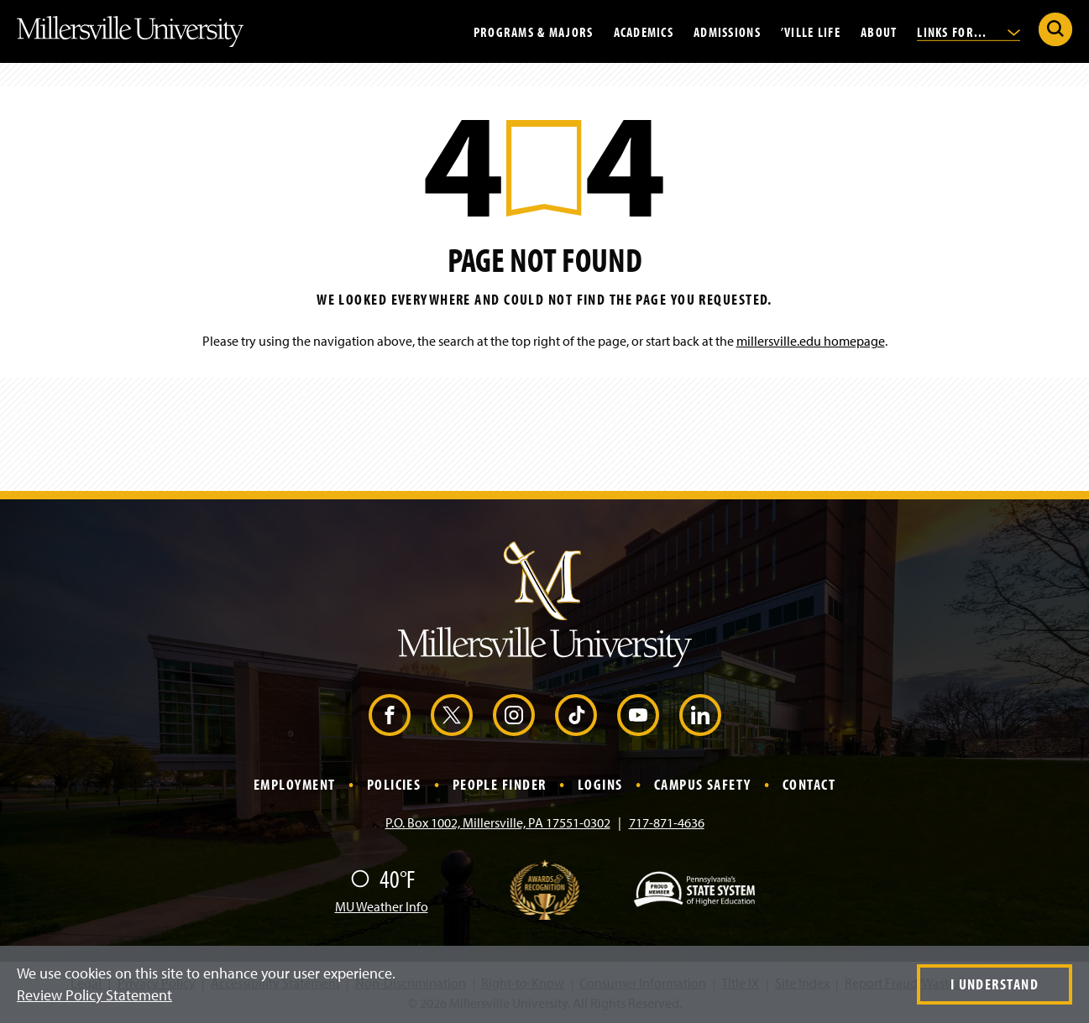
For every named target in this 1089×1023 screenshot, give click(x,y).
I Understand (994, 984)
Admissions (727, 31)
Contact (809, 784)
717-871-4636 (666, 822)
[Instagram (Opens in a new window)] (514, 715)
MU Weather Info (381, 906)
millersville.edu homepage (810, 340)
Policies (394, 784)
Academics (644, 31)
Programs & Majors (534, 31)
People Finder (500, 784)
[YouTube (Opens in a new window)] (638, 715)
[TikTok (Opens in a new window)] (576, 715)
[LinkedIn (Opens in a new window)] (700, 715)
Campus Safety (702, 784)
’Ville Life (810, 31)
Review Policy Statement (94, 995)
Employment (294, 784)
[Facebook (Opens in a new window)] (390, 715)
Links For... (968, 31)
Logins (600, 784)
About (879, 31)
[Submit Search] (1055, 29)
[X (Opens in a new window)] (452, 715)
